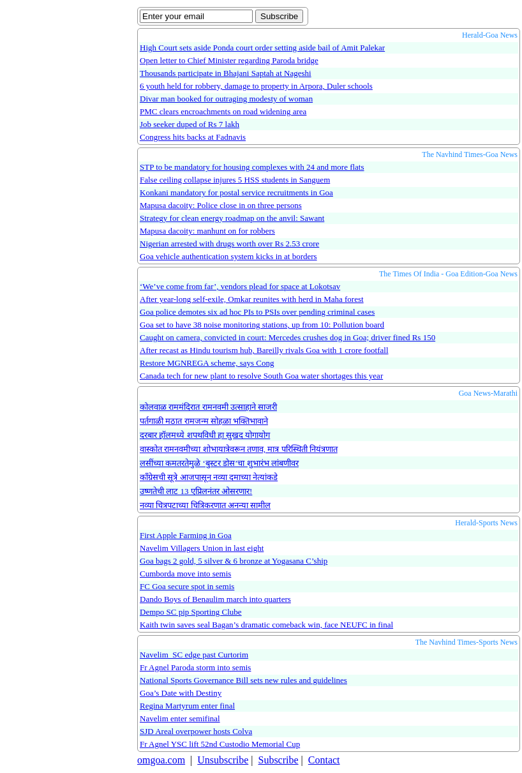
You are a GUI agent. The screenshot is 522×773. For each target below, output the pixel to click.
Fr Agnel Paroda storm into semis (195, 667)
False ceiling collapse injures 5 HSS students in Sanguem (235, 179)
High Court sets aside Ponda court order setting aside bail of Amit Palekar (262, 47)
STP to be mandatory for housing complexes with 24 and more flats (252, 167)
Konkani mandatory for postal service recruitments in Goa (236, 192)
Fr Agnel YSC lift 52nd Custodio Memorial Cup (220, 744)
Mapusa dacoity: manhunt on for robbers (207, 231)
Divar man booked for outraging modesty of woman (226, 98)
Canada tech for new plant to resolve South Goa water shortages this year (261, 375)
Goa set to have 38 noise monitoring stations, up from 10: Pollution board (262, 324)
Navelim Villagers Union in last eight (202, 548)
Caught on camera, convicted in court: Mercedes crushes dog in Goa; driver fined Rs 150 (287, 337)
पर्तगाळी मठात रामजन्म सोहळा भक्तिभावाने (204, 421)
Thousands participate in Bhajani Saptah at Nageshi (225, 73)
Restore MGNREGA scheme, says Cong (207, 363)
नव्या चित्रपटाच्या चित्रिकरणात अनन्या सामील (205, 505)
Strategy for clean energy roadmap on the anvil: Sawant (232, 218)
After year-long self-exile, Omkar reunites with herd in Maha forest (252, 299)
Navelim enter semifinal (180, 718)
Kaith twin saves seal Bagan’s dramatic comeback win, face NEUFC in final (266, 624)
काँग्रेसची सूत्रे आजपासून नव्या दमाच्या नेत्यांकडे (209, 477)
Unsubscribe (222, 759)
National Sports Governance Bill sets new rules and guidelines (243, 680)
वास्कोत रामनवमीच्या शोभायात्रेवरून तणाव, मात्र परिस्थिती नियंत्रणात (239, 449)
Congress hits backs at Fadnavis (193, 137)
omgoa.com (161, 759)
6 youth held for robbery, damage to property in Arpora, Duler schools (256, 86)
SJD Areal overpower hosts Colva (196, 731)
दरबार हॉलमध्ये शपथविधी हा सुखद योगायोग (205, 435)
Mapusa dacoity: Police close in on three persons (221, 205)
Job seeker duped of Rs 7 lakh (189, 124)
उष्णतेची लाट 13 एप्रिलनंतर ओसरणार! (196, 491)
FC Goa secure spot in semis (187, 586)
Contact (324, 759)
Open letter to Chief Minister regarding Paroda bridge (229, 60)
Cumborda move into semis (185, 573)
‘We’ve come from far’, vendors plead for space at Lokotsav (240, 286)
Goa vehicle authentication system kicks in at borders (228, 256)
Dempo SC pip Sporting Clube (191, 612)
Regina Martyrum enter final (187, 705)
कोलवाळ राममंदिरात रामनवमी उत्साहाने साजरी (208, 407)
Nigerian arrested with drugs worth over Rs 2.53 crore (229, 243)
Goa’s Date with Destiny (180, 693)
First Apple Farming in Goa (186, 535)
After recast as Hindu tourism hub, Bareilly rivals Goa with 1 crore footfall (264, 350)
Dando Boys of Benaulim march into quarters (215, 599)
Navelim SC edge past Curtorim (194, 654)
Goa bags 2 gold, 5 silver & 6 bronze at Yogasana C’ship (233, 561)
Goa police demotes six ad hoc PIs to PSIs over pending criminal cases (257, 312)
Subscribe (278, 759)
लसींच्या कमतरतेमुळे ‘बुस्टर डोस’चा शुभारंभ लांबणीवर (219, 463)
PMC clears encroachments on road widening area (223, 111)
